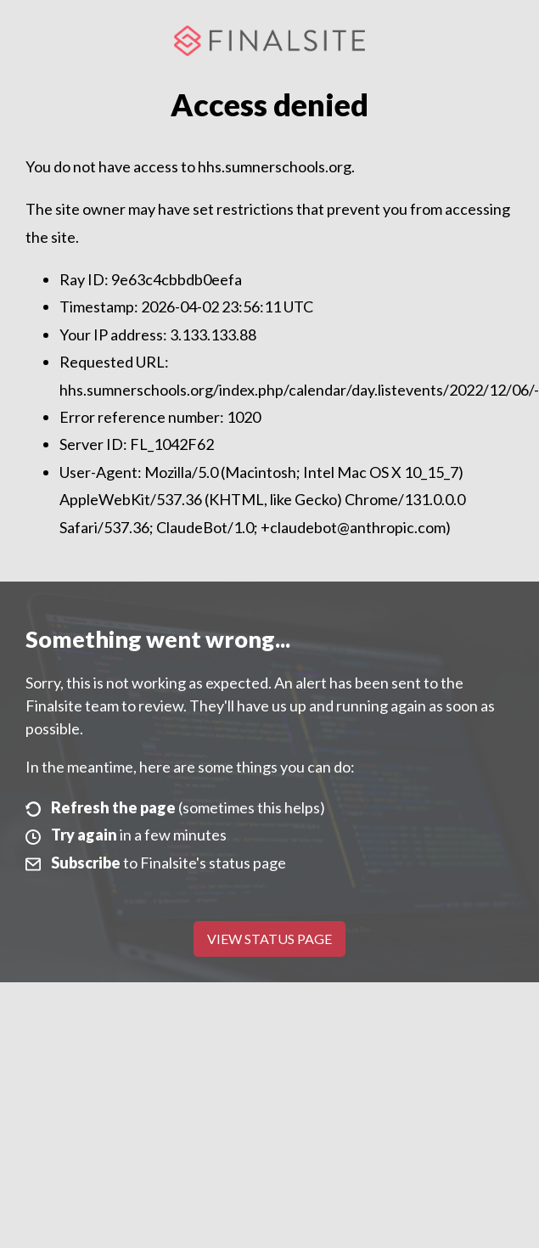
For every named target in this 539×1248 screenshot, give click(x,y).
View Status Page (269, 938)
